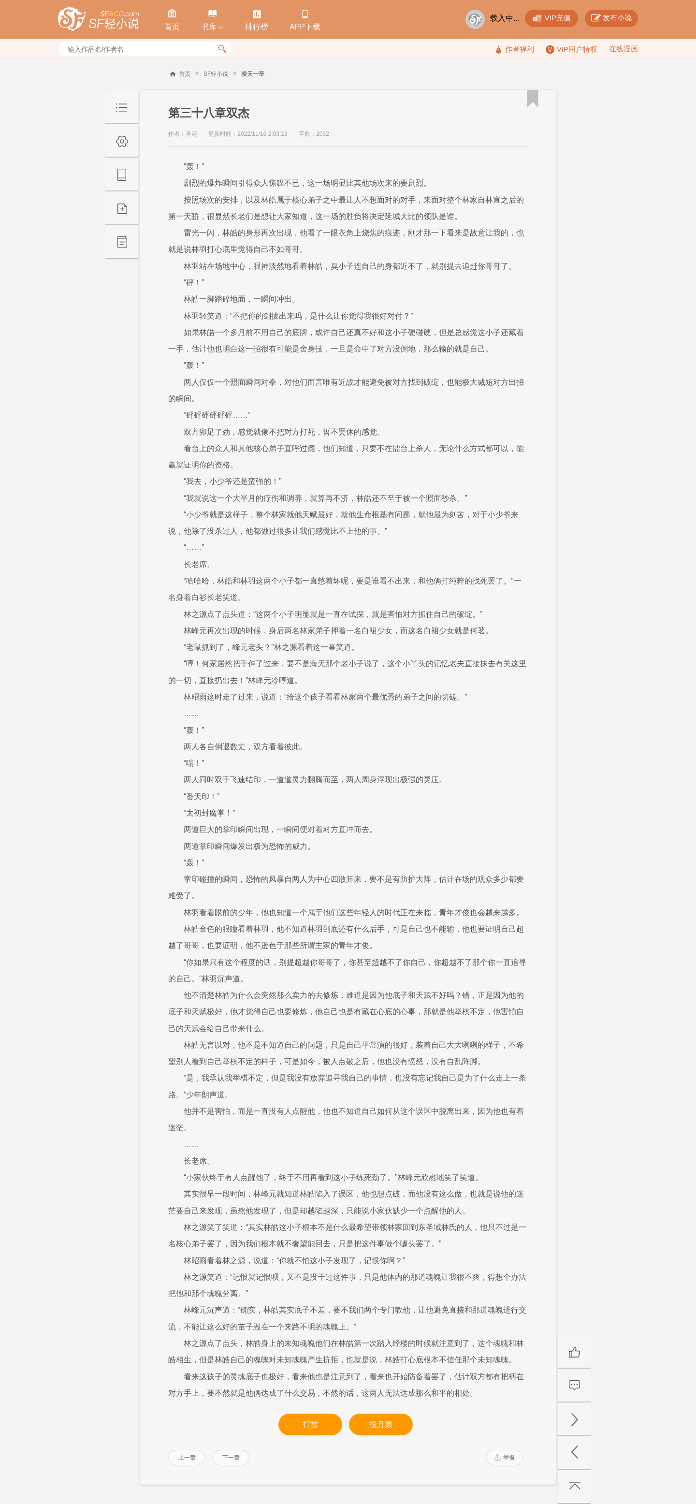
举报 (504, 1457)
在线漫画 (623, 48)
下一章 (231, 1457)
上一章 (187, 1457)
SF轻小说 (215, 74)
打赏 (310, 1424)
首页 (184, 74)
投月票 (380, 1424)
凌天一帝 (252, 74)
